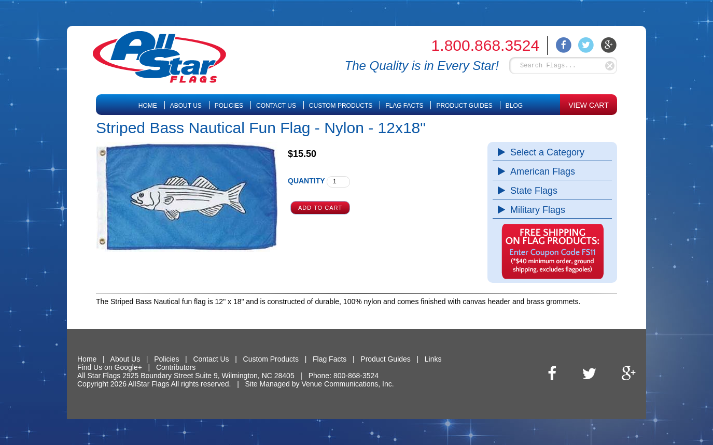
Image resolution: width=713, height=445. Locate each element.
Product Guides (464, 105)
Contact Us (276, 105)
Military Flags (535, 210)
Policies (229, 105)
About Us (186, 105)
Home (147, 105)
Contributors (175, 367)
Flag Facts (404, 105)
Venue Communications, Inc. (347, 384)
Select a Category (544, 152)
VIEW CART (588, 105)
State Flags (531, 190)
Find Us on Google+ (109, 367)
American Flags (540, 171)
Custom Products (340, 105)
